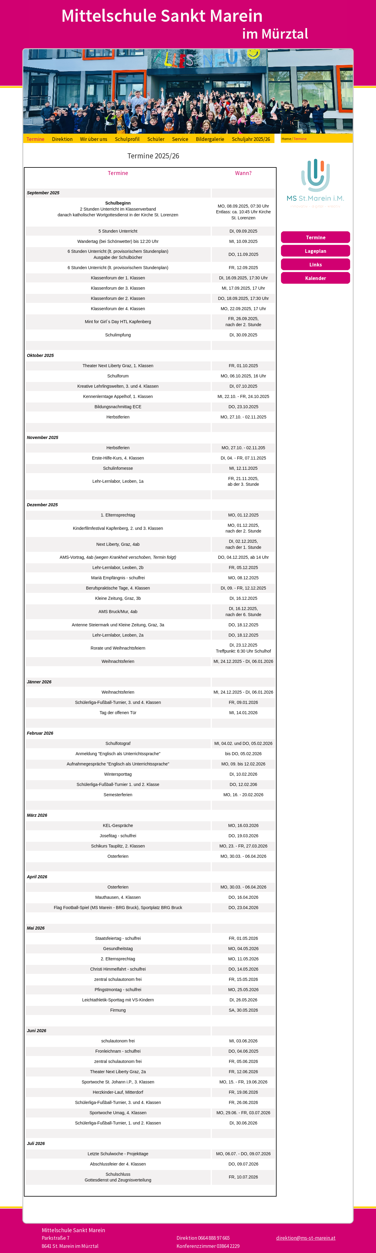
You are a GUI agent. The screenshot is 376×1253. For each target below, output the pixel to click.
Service (180, 139)
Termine (35, 139)
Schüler (155, 139)
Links (316, 264)
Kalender (315, 278)
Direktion (62, 139)
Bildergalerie (210, 139)
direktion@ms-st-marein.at (305, 1238)
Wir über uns (93, 139)
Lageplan (315, 251)
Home (286, 138)
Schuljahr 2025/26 (251, 139)
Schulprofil (127, 139)
